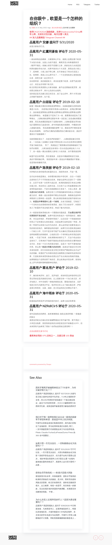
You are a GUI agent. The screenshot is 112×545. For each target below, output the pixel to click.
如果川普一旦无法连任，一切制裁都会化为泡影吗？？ (56, 444)
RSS (77, 5)
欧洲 (56, 28)
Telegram (86, 5)
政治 (53, 28)
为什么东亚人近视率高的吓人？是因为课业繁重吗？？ (56, 500)
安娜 (33, 28)
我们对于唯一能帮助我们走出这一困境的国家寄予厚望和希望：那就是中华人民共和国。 (56, 418)
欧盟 (60, 28)
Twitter (97, 5)
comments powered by (40, 364)
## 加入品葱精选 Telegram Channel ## (47, 37)
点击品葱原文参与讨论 (39, 331)
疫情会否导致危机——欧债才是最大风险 (54, 472)
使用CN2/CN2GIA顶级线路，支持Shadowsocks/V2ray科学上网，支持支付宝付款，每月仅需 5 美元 (56, 32)
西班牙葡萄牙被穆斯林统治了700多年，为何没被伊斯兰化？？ (56, 388)
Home (70, 5)
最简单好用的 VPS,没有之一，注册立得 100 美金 (52, 335)
